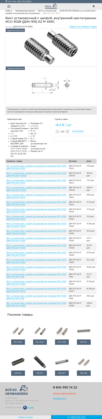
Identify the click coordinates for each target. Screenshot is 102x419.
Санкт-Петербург (24, 1)
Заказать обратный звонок (64, 393)
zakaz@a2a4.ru (59, 398)
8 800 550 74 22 (78, 417)
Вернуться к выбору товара (83, 26)
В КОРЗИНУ (78, 131)
